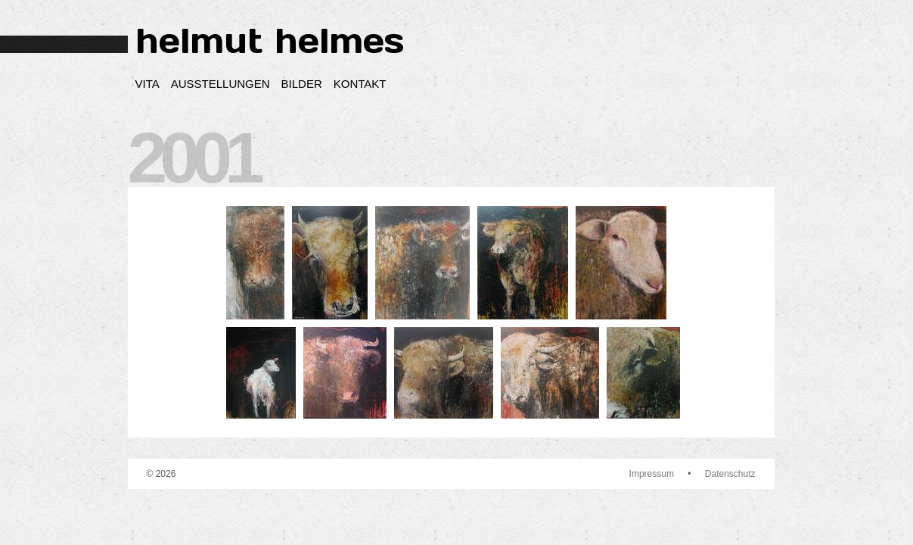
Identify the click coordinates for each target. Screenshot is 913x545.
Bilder (301, 83)
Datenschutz (730, 474)
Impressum (651, 474)
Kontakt (360, 83)
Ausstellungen (220, 83)
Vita (147, 83)
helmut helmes (269, 40)
